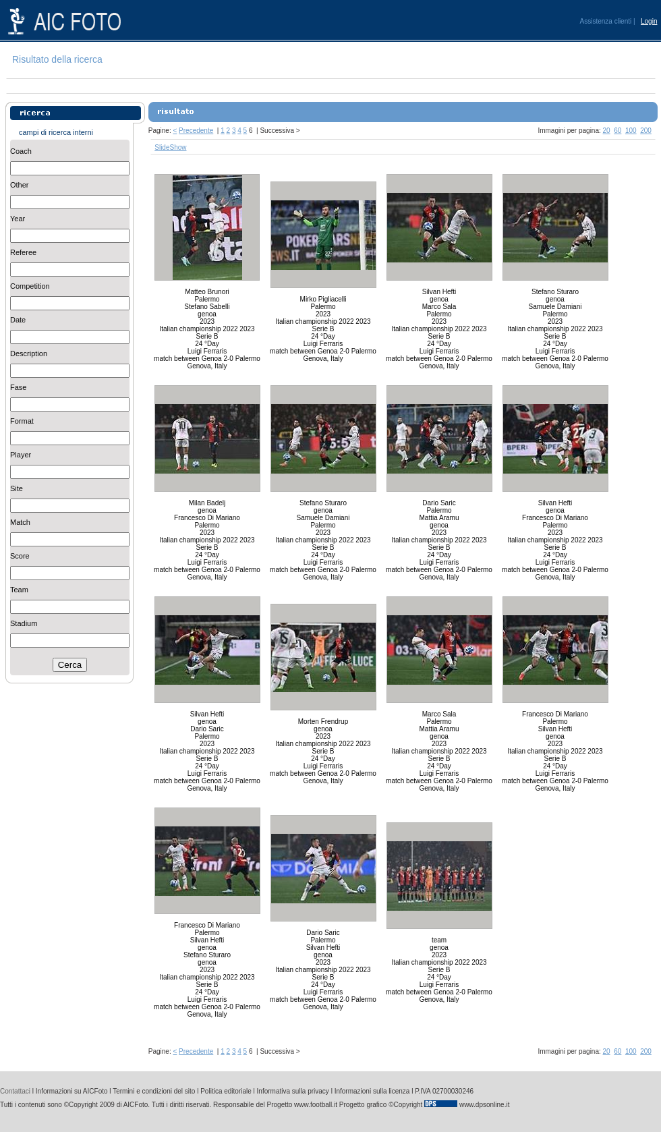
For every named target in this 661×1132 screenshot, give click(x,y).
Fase (18, 387)
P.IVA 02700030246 (444, 1091)
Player (20, 455)
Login (649, 21)
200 (646, 130)
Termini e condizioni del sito (154, 1091)
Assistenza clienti (606, 21)
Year (17, 219)
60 (617, 130)
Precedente (196, 130)
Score (20, 556)
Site (16, 488)
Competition (30, 286)
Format (22, 421)
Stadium (23, 623)
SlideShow (170, 147)
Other (19, 185)
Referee (23, 252)
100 (631, 130)
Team (19, 590)
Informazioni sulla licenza (372, 1091)
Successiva (277, 130)
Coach (21, 151)
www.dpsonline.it (484, 1104)
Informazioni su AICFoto (72, 1091)
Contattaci (15, 1091)
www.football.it (315, 1104)
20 (606, 130)
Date (18, 320)
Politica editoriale (226, 1091)
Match (20, 522)
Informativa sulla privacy (293, 1091)
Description (28, 353)
